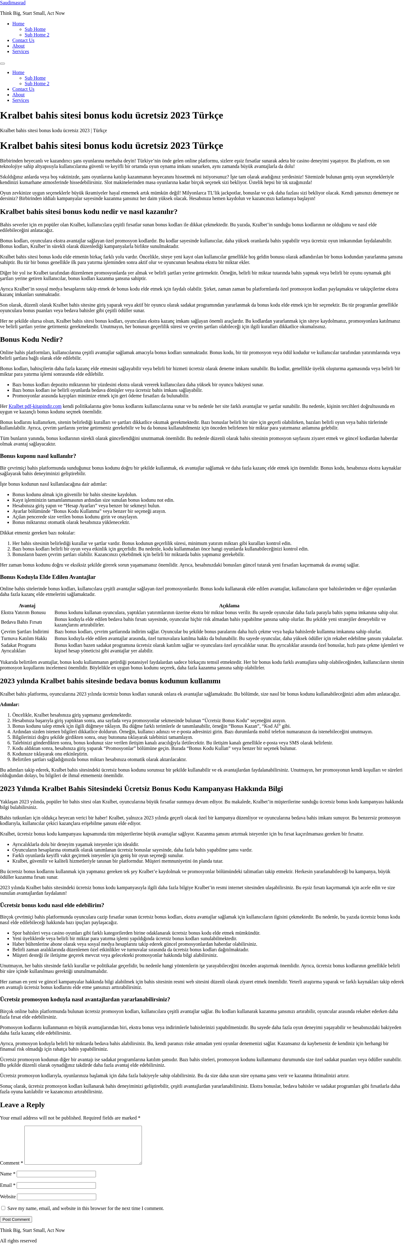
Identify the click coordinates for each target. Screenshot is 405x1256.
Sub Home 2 (37, 34)
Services (20, 51)
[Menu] (2, 64)
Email (7, 1192)
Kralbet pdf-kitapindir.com (35, 406)
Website (8, 1204)
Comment (11, 1170)
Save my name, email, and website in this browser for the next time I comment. (85, 1215)
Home (18, 23)
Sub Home (35, 29)
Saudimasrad (13, 2)
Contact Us (23, 40)
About (18, 45)
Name (7, 1181)
